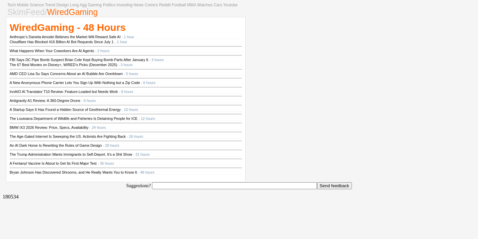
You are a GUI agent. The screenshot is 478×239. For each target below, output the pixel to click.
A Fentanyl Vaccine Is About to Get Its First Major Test (53, 163)
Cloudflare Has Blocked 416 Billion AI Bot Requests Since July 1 (62, 42)
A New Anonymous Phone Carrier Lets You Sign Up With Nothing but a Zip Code (75, 83)
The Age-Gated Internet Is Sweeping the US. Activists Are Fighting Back (68, 136)
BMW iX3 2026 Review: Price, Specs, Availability (49, 127)
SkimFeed (26, 12)
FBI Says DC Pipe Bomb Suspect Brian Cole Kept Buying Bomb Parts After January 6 (79, 60)
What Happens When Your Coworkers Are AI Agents (52, 51)
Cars (218, 5)
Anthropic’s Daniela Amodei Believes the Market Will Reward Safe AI (65, 37)
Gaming (95, 5)
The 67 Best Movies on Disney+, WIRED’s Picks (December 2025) (63, 65)
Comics (151, 5)
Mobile (23, 5)
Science (37, 5)
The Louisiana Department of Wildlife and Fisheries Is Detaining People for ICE (73, 118)
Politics (109, 5)
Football (179, 5)
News (139, 5)
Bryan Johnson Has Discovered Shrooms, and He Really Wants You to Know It (73, 172)
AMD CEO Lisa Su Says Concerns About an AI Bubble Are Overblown (66, 74)
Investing (124, 5)
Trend (50, 5)
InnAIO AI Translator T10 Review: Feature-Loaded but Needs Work (64, 92)
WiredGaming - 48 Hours (68, 27)
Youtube (230, 5)
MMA (191, 5)
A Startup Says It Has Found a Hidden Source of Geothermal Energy (65, 110)
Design (62, 5)
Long (74, 5)
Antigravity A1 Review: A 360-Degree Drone (45, 101)
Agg (83, 5)
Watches (204, 5)
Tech (11, 5)
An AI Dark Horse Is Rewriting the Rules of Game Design (56, 145)
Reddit (165, 5)
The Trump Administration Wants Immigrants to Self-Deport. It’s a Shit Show (71, 154)
